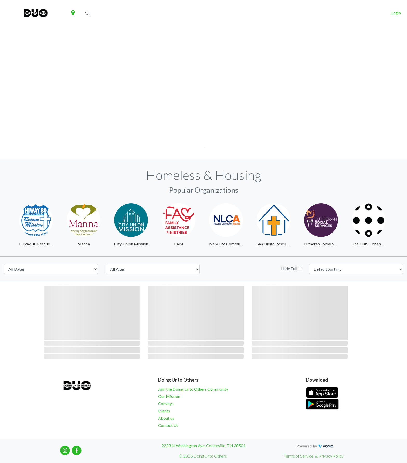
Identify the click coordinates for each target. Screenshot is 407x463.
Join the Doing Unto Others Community (193, 389)
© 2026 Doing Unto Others (203, 455)
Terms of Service (299, 455)
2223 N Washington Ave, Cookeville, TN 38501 (203, 445)
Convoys (166, 403)
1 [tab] (204, 146)
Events (164, 410)
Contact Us (168, 425)
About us (166, 418)
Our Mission (169, 396)
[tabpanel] (203, 92)
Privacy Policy (331, 455)
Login (396, 13)
